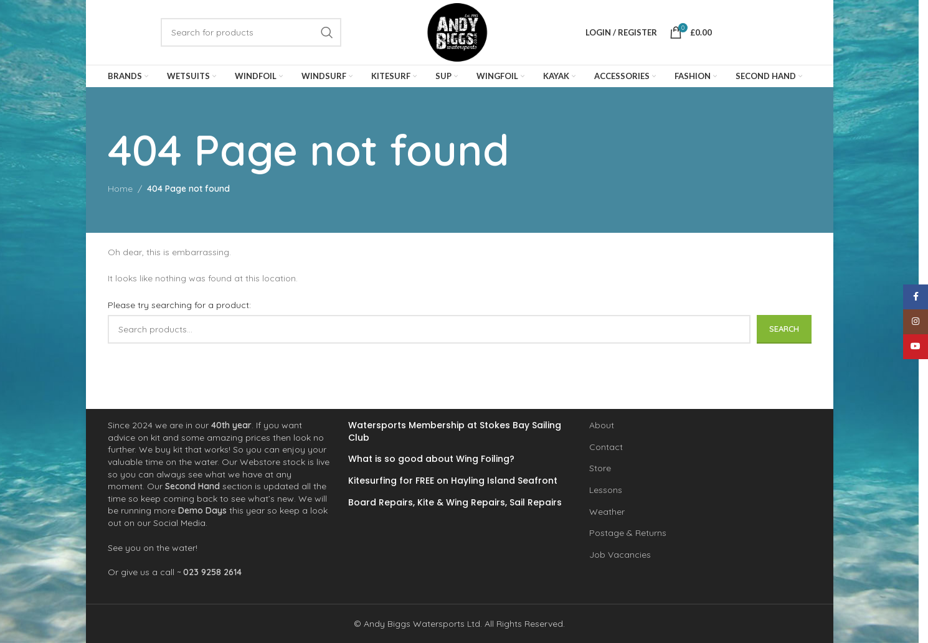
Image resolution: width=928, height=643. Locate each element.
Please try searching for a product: (179, 305)
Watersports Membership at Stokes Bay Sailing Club (454, 432)
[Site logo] (457, 31)
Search (784, 329)
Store (600, 468)
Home (120, 188)
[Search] (251, 32)
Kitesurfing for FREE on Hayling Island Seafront (452, 481)
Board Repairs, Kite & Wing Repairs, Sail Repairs (455, 502)
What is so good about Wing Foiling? (431, 459)
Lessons (605, 489)
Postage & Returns (627, 532)
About (601, 425)
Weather (607, 511)
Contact (606, 447)
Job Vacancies (620, 554)
